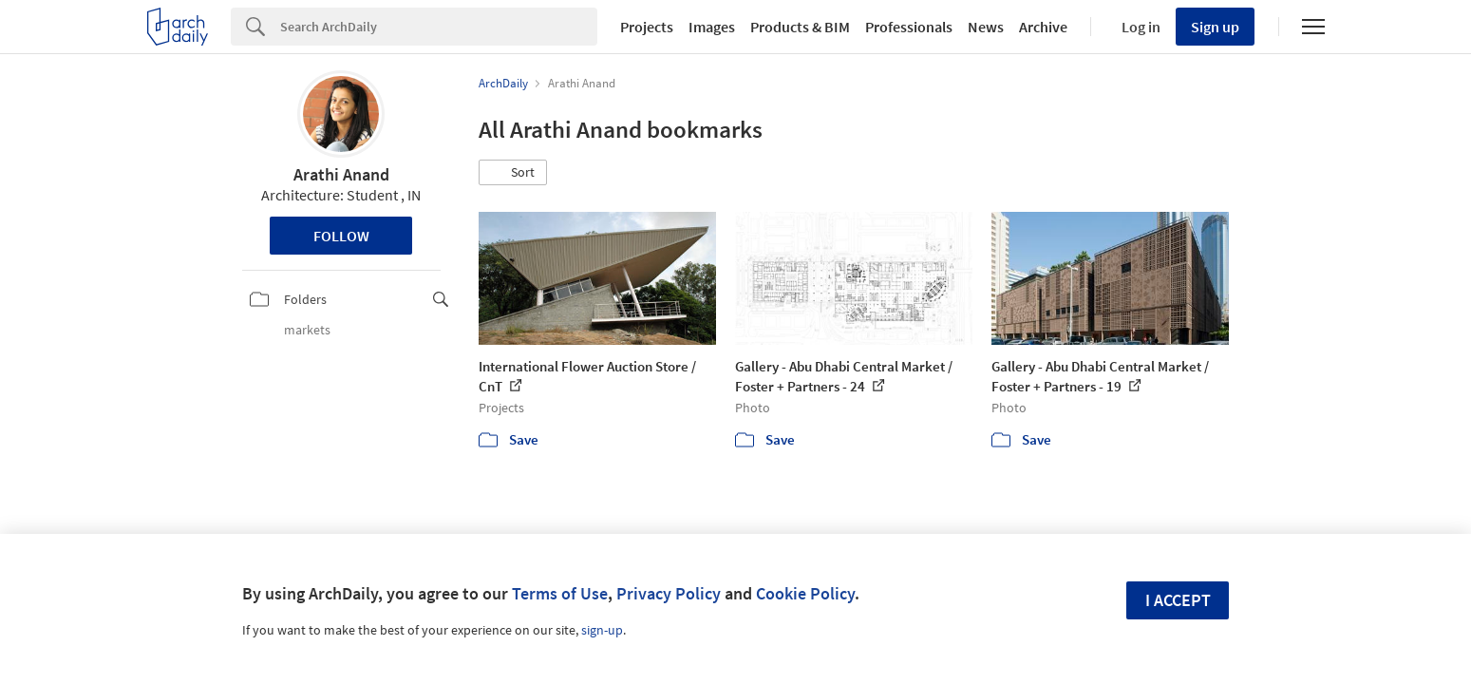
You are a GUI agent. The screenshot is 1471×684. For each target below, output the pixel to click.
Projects (646, 26)
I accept (1178, 600)
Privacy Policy (668, 593)
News (986, 26)
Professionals (908, 26)
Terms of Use (560, 593)
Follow (341, 235)
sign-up (602, 629)
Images (711, 26)
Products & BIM (800, 26)
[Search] (438, 27)
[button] (513, 173)
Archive (1043, 26)
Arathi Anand (341, 174)
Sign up (1215, 26)
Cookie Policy (805, 593)
